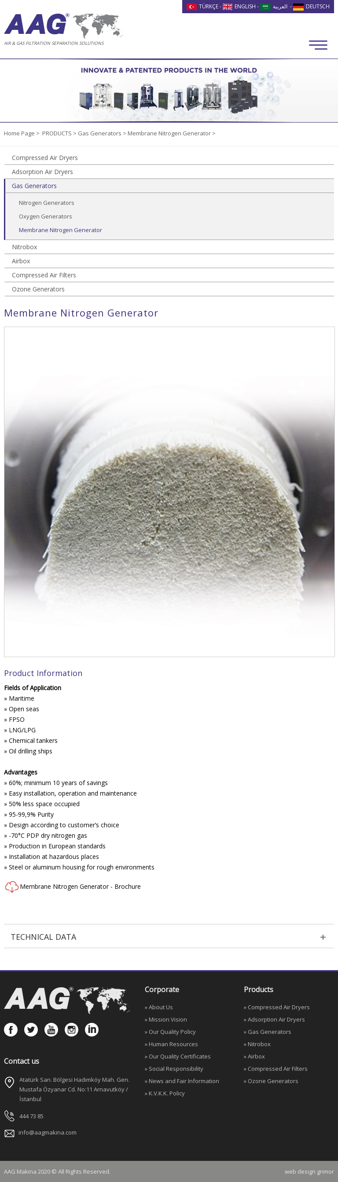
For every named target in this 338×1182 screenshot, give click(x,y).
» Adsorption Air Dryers (274, 1019)
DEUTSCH (311, 6)
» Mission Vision (166, 1019)
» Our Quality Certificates (178, 1056)
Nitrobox (24, 247)
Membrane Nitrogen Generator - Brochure (72, 887)
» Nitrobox (257, 1044)
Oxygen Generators (45, 216)
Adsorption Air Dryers (42, 171)
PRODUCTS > (60, 133)
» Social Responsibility (174, 1069)
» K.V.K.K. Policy (165, 1093)
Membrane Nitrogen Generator (60, 230)
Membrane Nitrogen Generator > (172, 133)
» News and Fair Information (182, 1081)
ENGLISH (239, 6)
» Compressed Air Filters (276, 1069)
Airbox (21, 261)
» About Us (159, 1007)
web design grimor (309, 1171)
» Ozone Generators (271, 1081)
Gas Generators (34, 186)
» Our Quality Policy (170, 1032)
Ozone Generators (38, 289)
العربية (273, 6)
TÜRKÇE (202, 6)
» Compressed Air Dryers (277, 1007)
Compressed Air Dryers (45, 157)
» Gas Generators (267, 1032)
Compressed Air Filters (44, 275)
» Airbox (254, 1056)
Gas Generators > (103, 133)
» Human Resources (171, 1044)
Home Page (20, 133)
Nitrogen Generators (46, 203)
